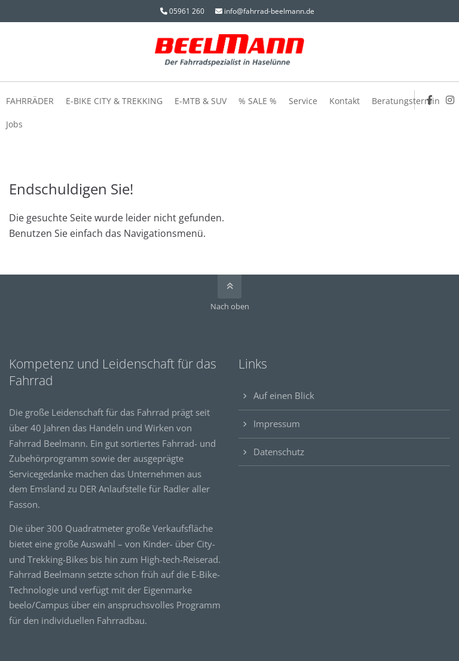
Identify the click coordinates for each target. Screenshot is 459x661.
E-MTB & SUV (201, 100)
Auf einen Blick (283, 395)
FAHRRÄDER (30, 100)
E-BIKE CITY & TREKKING (114, 100)
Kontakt (344, 100)
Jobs (14, 124)
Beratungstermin (406, 100)
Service (303, 100)
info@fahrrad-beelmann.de (269, 11)
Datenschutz (278, 452)
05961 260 (186, 11)
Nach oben (229, 306)
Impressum (276, 424)
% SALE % (257, 100)
